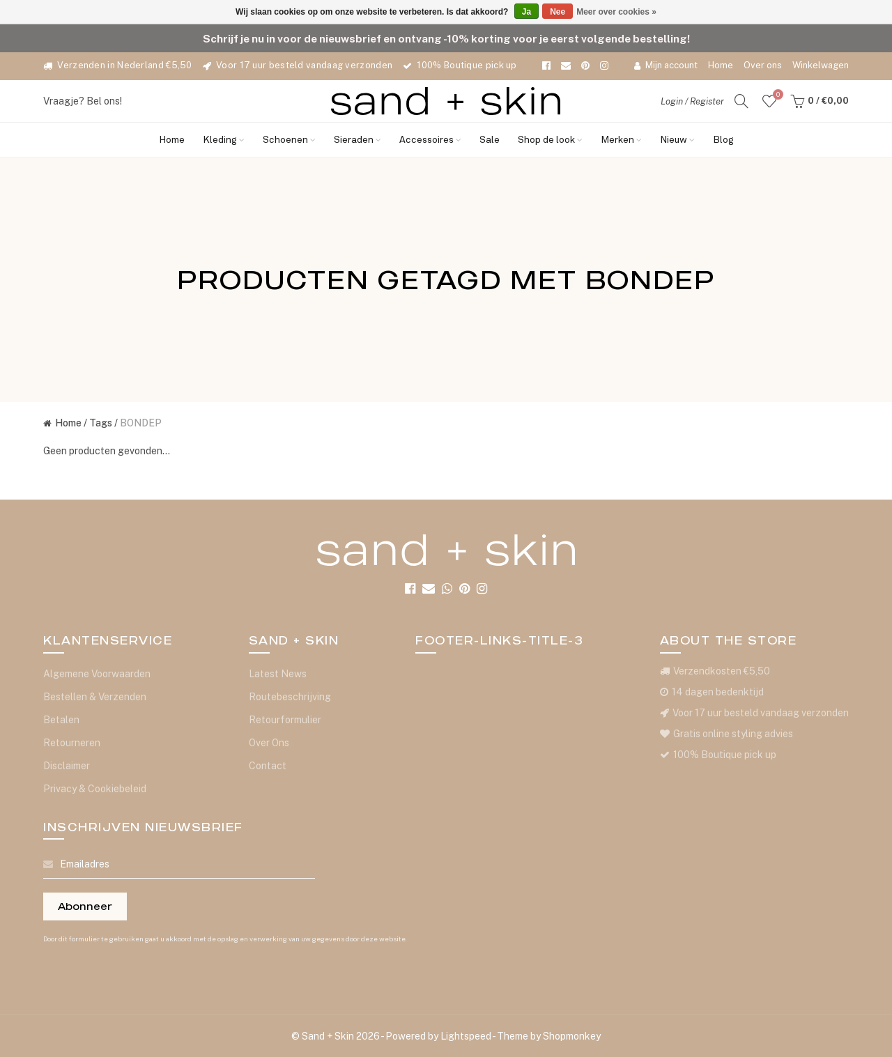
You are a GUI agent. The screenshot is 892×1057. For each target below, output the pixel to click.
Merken (621, 140)
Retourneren (71, 742)
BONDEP (141, 423)
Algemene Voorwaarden (97, 673)
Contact (267, 765)
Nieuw (677, 140)
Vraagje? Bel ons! (82, 101)
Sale (489, 140)
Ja (526, 12)
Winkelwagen (820, 65)
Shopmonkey (572, 1036)
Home (720, 65)
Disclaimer (66, 765)
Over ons (763, 65)
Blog (723, 140)
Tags (100, 423)
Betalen (61, 719)
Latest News (278, 673)
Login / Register (692, 101)
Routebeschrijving (290, 696)
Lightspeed (465, 1036)
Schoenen (289, 140)
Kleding (224, 140)
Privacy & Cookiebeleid (94, 788)
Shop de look (550, 140)
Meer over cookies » (616, 12)
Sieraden (357, 140)
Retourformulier (285, 719)
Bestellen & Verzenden (94, 696)
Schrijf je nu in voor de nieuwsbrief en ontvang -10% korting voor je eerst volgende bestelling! (446, 38)
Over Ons (269, 742)
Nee (557, 12)
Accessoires (430, 140)
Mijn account (666, 65)
